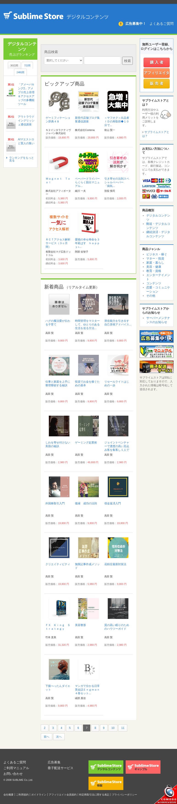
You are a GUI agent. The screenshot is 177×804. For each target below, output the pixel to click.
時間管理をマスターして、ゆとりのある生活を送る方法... (87, 324)
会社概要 (8, 794)
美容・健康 (153, 266)
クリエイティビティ (57, 564)
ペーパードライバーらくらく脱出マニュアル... (87, 182)
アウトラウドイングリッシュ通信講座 (26, 120)
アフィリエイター (156, 74)
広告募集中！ (135, 23)
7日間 (27, 65)
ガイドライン (38, 794)
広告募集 (54, 762)
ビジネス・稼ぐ (156, 254)
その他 (150, 295)
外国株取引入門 (55, 503)
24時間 (20, 72)
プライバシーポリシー (124, 794)
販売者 (157, 83)
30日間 (14, 65)
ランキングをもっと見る (21, 159)
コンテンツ (153, 283)
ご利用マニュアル (16, 768)
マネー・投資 (155, 258)
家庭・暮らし (155, 262)
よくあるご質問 (161, 23)
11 (122, 728)
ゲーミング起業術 (86, 442)
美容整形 (80, 625)
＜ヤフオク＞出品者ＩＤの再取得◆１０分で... (116, 121)
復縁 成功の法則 (86, 503)
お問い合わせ (13, 774)
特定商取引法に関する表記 (94, 794)
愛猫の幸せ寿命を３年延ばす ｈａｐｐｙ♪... (87, 243)
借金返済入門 (112, 503)
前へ (46, 736)
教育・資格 (153, 271)
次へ (59, 736)
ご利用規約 (22, 794)
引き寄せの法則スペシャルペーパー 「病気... (116, 182)
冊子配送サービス (60, 768)
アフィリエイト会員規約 (63, 794)
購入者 (157, 62)
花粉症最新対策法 (115, 564)
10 (112, 728)
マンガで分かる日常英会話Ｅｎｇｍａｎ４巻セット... (87, 689)
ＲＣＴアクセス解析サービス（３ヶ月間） (58, 243)
